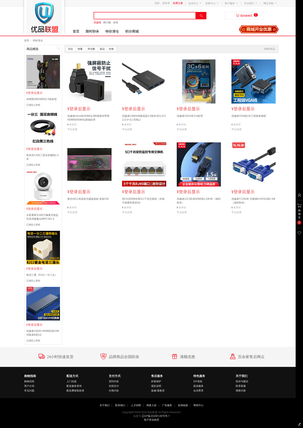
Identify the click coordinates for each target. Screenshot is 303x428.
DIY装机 (197, 381)
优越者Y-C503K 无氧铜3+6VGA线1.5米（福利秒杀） (253, 200)
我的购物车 (246, 15)
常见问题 (29, 390)
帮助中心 (198, 405)
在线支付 (114, 386)
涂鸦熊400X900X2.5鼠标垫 (41, 99)
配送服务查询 (74, 386)
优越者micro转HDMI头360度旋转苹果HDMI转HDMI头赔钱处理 (88, 117)
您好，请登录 (162, 3)
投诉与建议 (242, 381)
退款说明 (156, 386)
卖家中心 (210, 3)
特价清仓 (112, 31)
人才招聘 (136, 405)
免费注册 (178, 3)
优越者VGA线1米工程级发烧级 (248, 115)
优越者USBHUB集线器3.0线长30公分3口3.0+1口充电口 (144, 117)
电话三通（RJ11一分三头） (41, 274)
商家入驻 (151, 405)
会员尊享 (198, 390)
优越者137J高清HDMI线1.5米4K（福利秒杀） (199, 200)
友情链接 (183, 405)
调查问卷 (241, 390)
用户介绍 (29, 386)
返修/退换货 (158, 390)
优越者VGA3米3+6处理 (190, 115)
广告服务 (167, 405)
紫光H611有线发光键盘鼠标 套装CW (88, 198)
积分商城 (132, 31)
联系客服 (241, 386)
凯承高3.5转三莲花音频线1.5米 (42, 157)
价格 (111, 48)
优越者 (97, 22)
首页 (76, 31)
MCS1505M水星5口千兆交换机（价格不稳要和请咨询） (143, 200)
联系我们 (120, 405)
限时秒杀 (92, 31)
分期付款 (114, 390)
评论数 (92, 48)
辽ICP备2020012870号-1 (156, 416)
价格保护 (156, 381)
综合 (71, 48)
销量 (80, 48)
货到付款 (114, 381)
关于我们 (105, 405)
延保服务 (198, 386)
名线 (115, 22)
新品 (102, 48)
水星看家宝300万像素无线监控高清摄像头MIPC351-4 (42, 217)
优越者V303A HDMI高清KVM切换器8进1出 (42, 333)
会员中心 (193, 3)
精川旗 (107, 22)
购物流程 (29, 381)
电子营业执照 (151, 419)
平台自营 (72, 129)
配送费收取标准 (75, 390)
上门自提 (71, 381)
